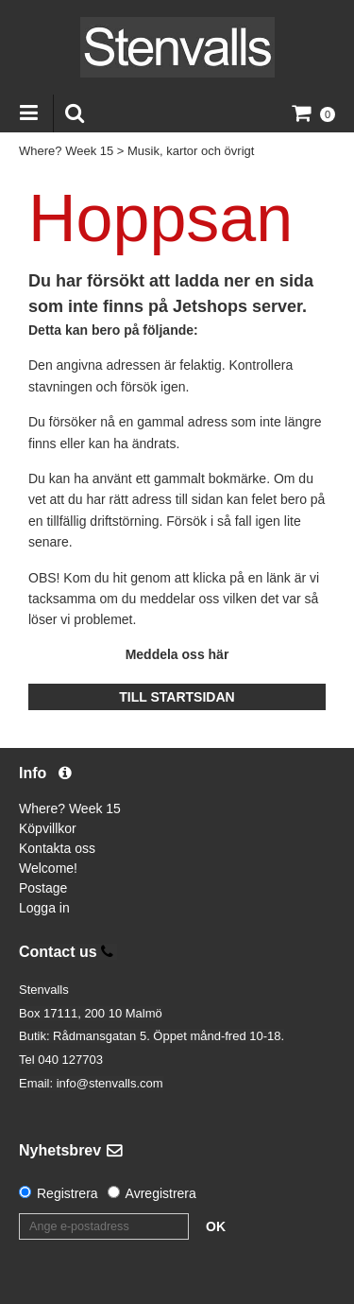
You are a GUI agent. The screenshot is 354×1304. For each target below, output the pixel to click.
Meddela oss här (177, 654)
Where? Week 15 (66, 151)
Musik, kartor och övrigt (190, 151)
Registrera (67, 1193)
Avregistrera (161, 1193)
